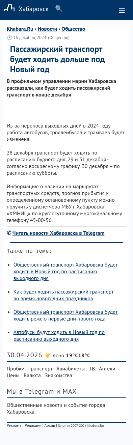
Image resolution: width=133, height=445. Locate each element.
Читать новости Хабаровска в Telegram (58, 232)
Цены (13, 376)
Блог (62, 426)
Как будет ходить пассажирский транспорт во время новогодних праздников (64, 296)
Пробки (16, 369)
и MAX (66, 392)
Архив (49, 426)
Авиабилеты (70, 369)
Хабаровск (24, 8)
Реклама (14, 426)
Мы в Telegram (30, 392)
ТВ (92, 369)
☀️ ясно (67, 357)
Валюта (32, 376)
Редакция (33, 426)
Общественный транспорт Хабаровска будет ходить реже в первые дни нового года (66, 316)
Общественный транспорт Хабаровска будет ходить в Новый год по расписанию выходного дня (66, 272)
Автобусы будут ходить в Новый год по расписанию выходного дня (59, 336)
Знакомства (58, 376)
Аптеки (107, 369)
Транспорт (40, 369)
